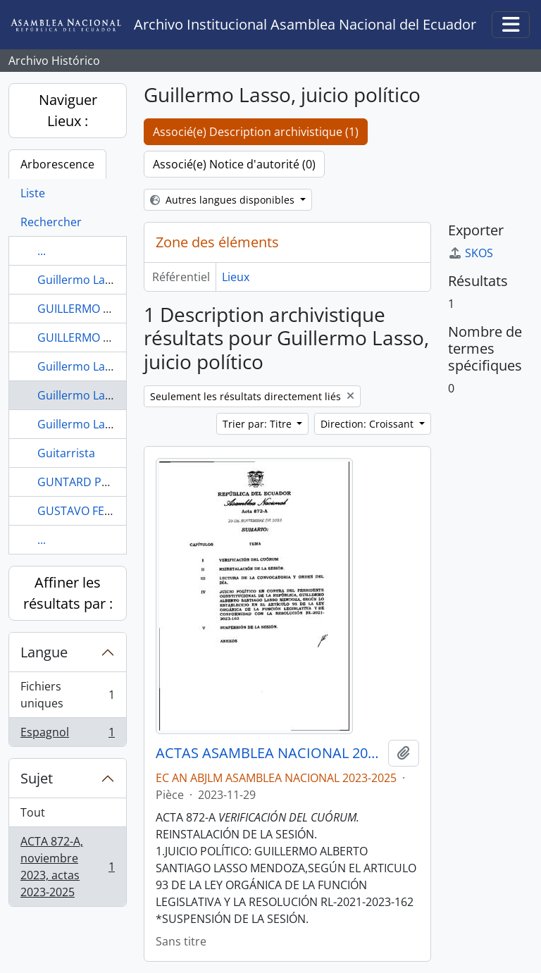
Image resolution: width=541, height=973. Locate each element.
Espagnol (67, 735)
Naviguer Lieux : (68, 110)
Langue (44, 652)
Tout (32, 812)
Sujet (36, 778)
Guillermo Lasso (80, 279)
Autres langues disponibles (223, 199)
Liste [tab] (32, 193)
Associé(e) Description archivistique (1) (256, 132)
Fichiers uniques (67, 694)
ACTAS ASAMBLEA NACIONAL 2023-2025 (269, 753)
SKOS (470, 253)
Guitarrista (66, 453)
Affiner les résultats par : (68, 593)
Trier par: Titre (258, 423)
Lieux (235, 277)
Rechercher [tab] (51, 222)
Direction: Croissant (368, 423)
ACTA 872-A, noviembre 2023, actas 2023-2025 (67, 866)
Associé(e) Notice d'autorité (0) (234, 164)
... (41, 251)
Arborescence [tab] (57, 164)
